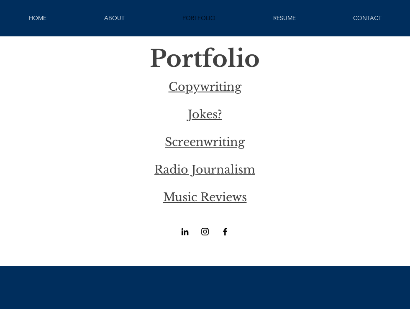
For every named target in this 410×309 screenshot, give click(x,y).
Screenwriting (205, 142)
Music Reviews (205, 197)
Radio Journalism (204, 169)
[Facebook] (225, 232)
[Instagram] (205, 232)
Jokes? (205, 114)
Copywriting (205, 87)
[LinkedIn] (185, 232)
